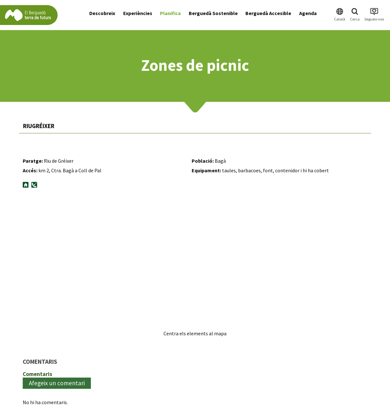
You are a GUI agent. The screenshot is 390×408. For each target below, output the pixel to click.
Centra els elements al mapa (195, 333)
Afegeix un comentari (57, 383)
